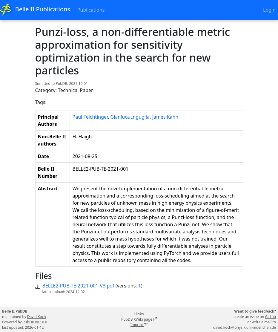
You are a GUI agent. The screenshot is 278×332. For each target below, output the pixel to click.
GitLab (270, 316)
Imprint (139, 324)
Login (269, 10)
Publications (91, 10)
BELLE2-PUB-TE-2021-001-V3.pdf (78, 285)
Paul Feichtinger (90, 117)
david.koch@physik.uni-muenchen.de (244, 327)
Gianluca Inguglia (130, 117)
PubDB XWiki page (139, 319)
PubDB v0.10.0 (35, 322)
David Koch (36, 316)
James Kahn (165, 117)
